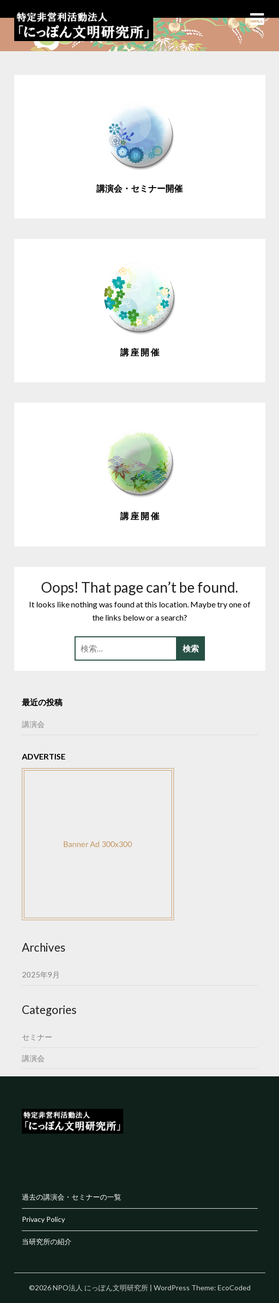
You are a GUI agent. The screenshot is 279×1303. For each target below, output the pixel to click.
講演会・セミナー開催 (139, 188)
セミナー (37, 1036)
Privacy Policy (43, 1219)
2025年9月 (41, 974)
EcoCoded (234, 1287)
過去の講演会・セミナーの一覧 (71, 1196)
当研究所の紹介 (47, 1241)
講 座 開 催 (139, 352)
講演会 (33, 724)
